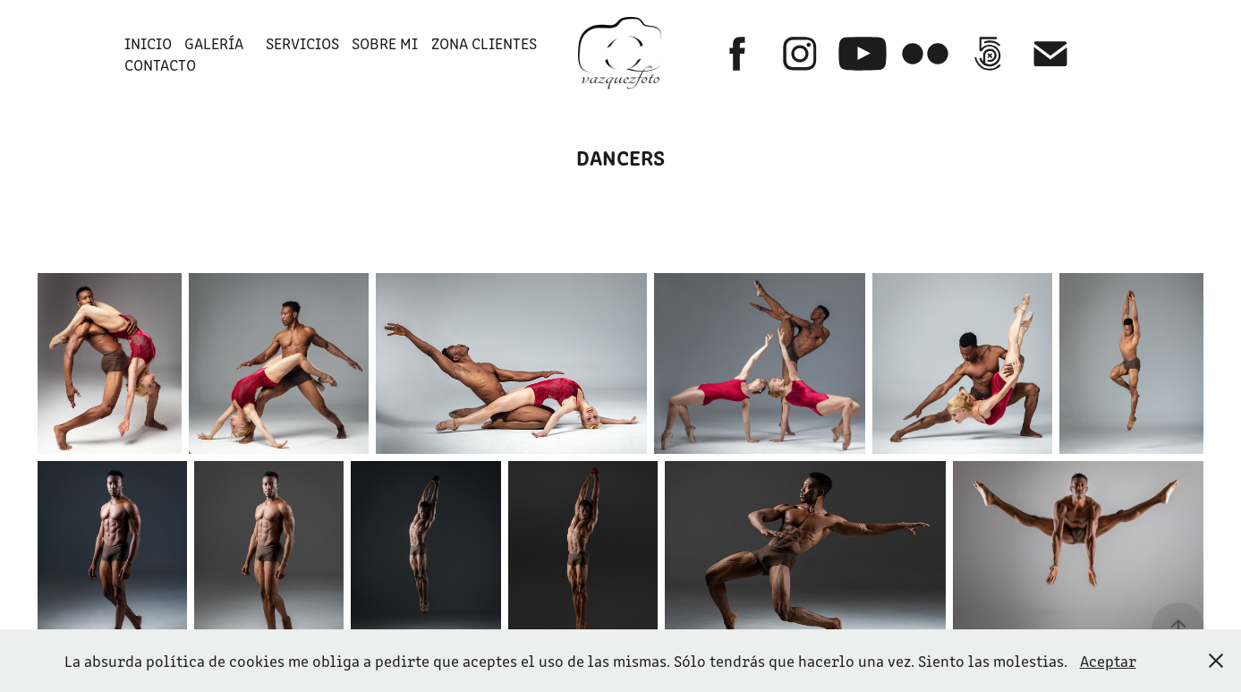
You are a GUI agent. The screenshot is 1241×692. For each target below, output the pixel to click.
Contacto (160, 64)
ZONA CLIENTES (484, 43)
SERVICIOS (302, 43)
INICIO (148, 43)
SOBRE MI (385, 43)
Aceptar (1108, 660)
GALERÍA (213, 43)
